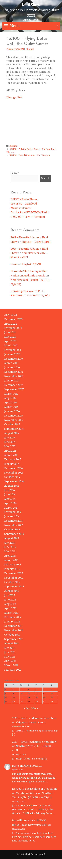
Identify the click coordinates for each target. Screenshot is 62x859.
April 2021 (10, 341)
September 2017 (14, 389)
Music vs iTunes (20, 208)
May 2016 (10, 398)
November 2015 (13, 420)
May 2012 (10, 604)
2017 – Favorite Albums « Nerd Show (34, 718)
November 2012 (13, 577)
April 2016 (10, 402)
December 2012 (13, 573)
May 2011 (9, 656)
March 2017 (11, 393)
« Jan (26, 708)
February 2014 (12, 512)
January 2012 (12, 621)
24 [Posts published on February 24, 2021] (21, 701)
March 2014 (11, 507)
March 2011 (11, 665)
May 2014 (10, 499)
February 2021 (12, 350)
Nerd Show (31, 5)
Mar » (35, 708)
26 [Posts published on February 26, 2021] (36, 701)
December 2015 (13, 415)
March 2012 (11, 612)
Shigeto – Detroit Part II (36, 241)
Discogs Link (14, 97)
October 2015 (12, 424)
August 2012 (11, 590)
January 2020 (12, 354)
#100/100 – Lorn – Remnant (28, 216)
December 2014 (13, 468)
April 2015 (10, 450)
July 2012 (9, 595)
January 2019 (12, 367)
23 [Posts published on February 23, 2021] (14, 701)
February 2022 (13, 328)
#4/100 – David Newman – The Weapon (30, 155)
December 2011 (13, 625)
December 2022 (13, 319)
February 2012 (12, 617)
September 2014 (14, 481)
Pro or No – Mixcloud (24, 203)
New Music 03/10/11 (38, 295)
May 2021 (10, 336)
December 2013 (13, 520)
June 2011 (9, 652)
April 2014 (10, 503)
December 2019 (13, 358)
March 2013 (11, 560)
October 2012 (12, 582)
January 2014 (12, 516)
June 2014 (10, 494)
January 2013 (12, 569)
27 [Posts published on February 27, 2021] (44, 701)
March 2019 (11, 363)
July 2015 (9, 437)
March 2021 (11, 345)
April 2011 (10, 661)
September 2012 (14, 586)
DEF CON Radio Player (24, 199)
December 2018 (13, 371)
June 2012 (10, 599)
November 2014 (13, 472)
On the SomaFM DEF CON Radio (30, 212)
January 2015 (12, 463)
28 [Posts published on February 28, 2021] (52, 701)
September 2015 (14, 428)
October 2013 (12, 529)
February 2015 (12, 459)
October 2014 (12, 477)
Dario (14, 264)
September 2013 (14, 534)
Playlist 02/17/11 (31, 264)
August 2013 (11, 538)
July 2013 (9, 542)
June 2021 (10, 332)
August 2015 (11, 433)
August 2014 (11, 485)
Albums (13, 146)
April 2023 (10, 315)
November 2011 (13, 630)
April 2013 (10, 555)
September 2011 (13, 639)
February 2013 (12, 564)
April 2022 (10, 323)
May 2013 (10, 551)
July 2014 (9, 490)
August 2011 (11, 643)
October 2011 (12, 634)
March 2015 (11, 455)
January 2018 (12, 380)
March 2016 (11, 406)
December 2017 (13, 385)
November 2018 (13, 376)
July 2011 (9, 647)
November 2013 (13, 525)
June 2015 (10, 442)
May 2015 (10, 446)
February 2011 (12, 669)
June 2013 (10, 547)
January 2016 (12, 411)
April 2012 (10, 608)
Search (15, 173)
